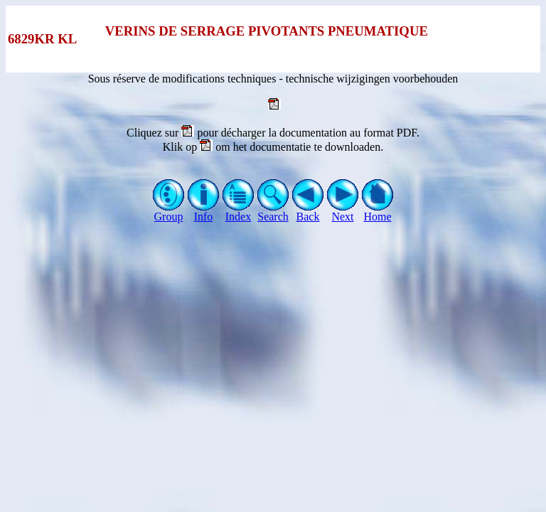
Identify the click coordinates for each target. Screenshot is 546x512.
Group (169, 212)
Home (378, 212)
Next (343, 212)
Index (239, 212)
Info (204, 212)
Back (308, 212)
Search (273, 212)
